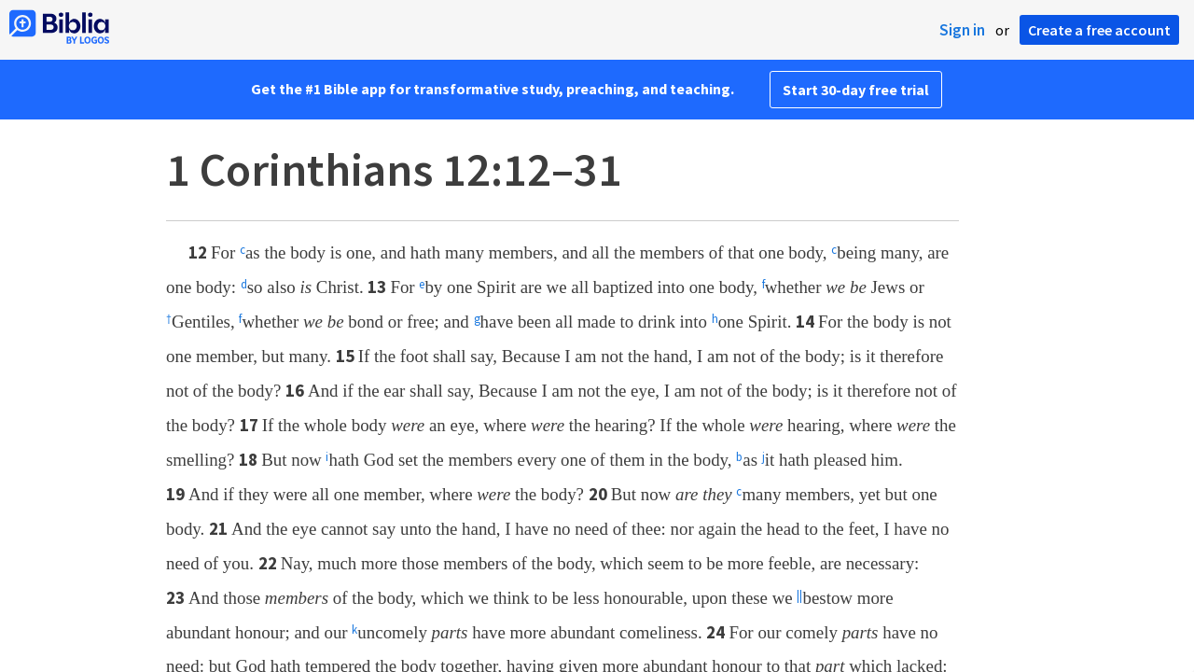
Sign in (962, 30)
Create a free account (1099, 30)
